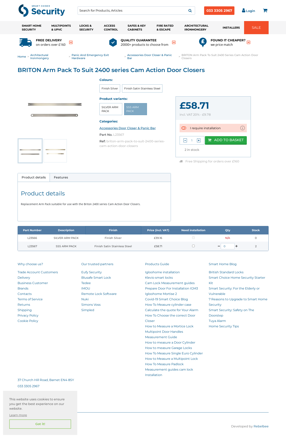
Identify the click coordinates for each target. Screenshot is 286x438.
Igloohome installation (162, 272)
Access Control (111, 27)
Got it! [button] (40, 424)
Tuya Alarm (217, 321)
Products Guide (157, 264)
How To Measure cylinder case (168, 304)
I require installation (205, 128)
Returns (24, 304)
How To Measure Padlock (164, 364)
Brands (23, 288)
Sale (256, 27)
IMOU (85, 288)
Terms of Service (30, 299)
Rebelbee (261, 426)
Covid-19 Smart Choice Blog (166, 299)
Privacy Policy (28, 315)
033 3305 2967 (219, 10)
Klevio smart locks (159, 277)
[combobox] (136, 10)
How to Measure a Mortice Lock (169, 326)
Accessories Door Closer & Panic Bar (149, 56)
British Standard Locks (226, 272)
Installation (153, 375)
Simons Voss (91, 304)
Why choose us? (30, 264)
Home (22, 56)
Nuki (85, 299)
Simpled (87, 310)
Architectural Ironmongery (196, 27)
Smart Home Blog (223, 264)
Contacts (25, 294)
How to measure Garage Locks (168, 348)
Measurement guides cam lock (169, 369)
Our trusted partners (97, 264)
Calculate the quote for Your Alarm (171, 310)
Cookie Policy (28, 321)
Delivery (24, 277)
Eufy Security (91, 272)
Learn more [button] (18, 415)
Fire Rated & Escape (165, 27)
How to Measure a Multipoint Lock (171, 359)
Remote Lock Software (99, 294)
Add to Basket (226, 140)
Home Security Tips (224, 326)
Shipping (25, 310)
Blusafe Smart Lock (96, 277)
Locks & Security (86, 27)
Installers (231, 27)
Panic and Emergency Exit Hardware (90, 56)
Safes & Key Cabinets (137, 27)
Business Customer (33, 283)
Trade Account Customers (38, 272)
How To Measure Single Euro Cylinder (174, 353)
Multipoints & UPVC (61, 27)
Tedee (86, 283)
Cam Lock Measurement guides (170, 283)
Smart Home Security (31, 27)
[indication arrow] (71, 42)
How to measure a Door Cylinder (170, 342)
